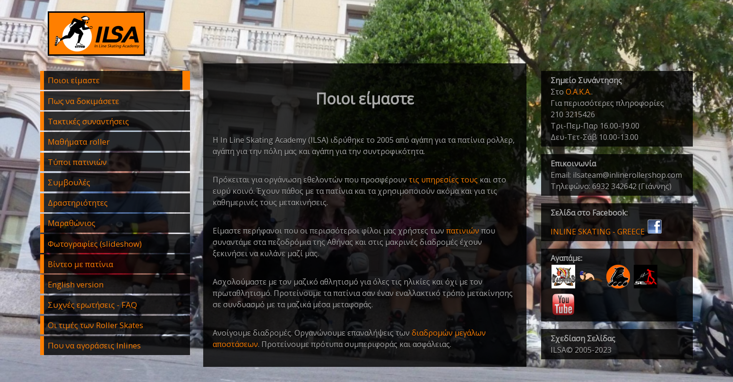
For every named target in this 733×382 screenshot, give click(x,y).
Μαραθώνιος (71, 222)
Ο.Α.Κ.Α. (578, 92)
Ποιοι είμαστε (74, 80)
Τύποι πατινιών (77, 161)
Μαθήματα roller (79, 141)
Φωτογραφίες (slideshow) (95, 243)
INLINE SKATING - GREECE (607, 231)
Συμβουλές (69, 182)
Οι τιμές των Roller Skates (95, 325)
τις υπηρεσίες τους (443, 179)
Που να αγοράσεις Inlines (94, 345)
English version (75, 284)
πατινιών (462, 231)
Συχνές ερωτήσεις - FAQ (92, 304)
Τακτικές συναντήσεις (88, 121)
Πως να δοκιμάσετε (83, 101)
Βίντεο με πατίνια (80, 264)
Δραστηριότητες (78, 202)
